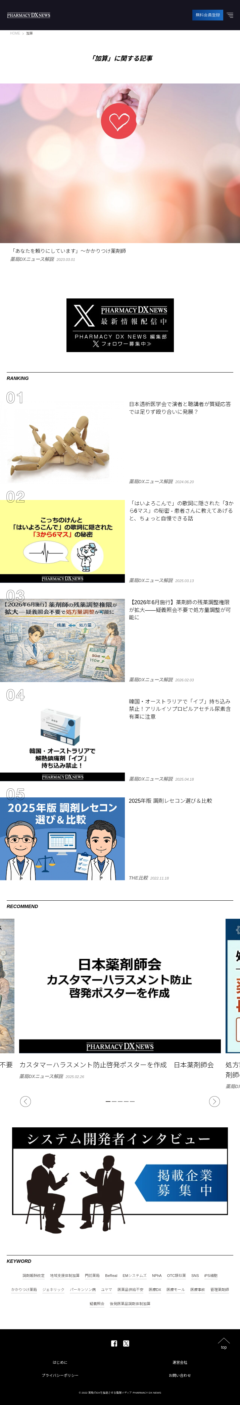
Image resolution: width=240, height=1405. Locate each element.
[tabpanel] (120, 998)
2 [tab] (114, 1101)
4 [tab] (126, 1101)
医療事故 (197, 1290)
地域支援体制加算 (65, 1276)
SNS (195, 1276)
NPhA (157, 1276)
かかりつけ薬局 (24, 1290)
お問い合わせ (180, 1375)
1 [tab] (108, 1101)
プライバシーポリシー (60, 1375)
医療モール (175, 1290)
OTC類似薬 (176, 1276)
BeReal (111, 1276)
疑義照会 (97, 1304)
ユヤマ (106, 1290)
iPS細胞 (211, 1276)
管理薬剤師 (219, 1290)
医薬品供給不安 (130, 1290)
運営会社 (180, 1362)
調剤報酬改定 (33, 1276)
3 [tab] (120, 1101)
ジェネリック (53, 1290)
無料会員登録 (208, 15)
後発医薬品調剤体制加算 (130, 1304)
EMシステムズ (135, 1276)
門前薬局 (92, 1276)
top (224, 1347)
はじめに (60, 1362)
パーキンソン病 (83, 1290)
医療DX (155, 1290)
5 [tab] (132, 1101)
